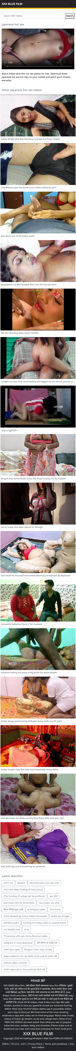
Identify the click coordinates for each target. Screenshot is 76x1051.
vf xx (26, 929)
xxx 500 (53, 896)
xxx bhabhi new (11, 929)
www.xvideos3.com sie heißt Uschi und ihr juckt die (30, 956)
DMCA (5, 1043)
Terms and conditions (56, 1043)
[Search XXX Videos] (33, 16)
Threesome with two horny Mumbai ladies (25, 936)
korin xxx (8, 882)
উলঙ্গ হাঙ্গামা (55, 909)
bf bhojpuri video (36, 909)
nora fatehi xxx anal (49, 902)
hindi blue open (11, 949)
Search (69, 15)
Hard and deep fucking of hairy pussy (23, 889)
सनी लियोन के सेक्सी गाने (47, 942)
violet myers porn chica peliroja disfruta (24, 969)
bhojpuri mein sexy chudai (38, 949)
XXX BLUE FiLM (12, 4)
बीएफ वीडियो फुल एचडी (13, 909)
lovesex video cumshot (15, 962)
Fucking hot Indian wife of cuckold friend (44, 922)
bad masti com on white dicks (19, 902)
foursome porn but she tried (44, 882)
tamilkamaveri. (11, 922)
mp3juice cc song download (18, 942)
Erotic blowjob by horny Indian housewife (25, 916)
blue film (54, 985)
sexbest (21, 882)
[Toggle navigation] (70, 4)
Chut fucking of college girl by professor (24, 896)
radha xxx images (60, 916)
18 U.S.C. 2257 (18, 1043)
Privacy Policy (35, 1043)
